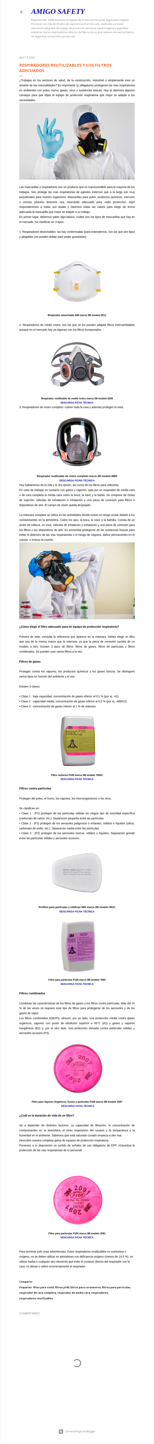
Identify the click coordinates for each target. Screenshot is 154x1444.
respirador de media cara (73, 1293)
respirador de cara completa (37, 1293)
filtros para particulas (116, 1287)
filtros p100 (62, 1287)
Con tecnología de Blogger (77, 1431)
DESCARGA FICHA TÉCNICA (77, 402)
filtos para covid (43, 1287)
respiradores (99, 1293)
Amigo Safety (58, 11)
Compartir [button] (25, 1281)
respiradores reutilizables (36, 1298)
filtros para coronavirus (85, 1287)
